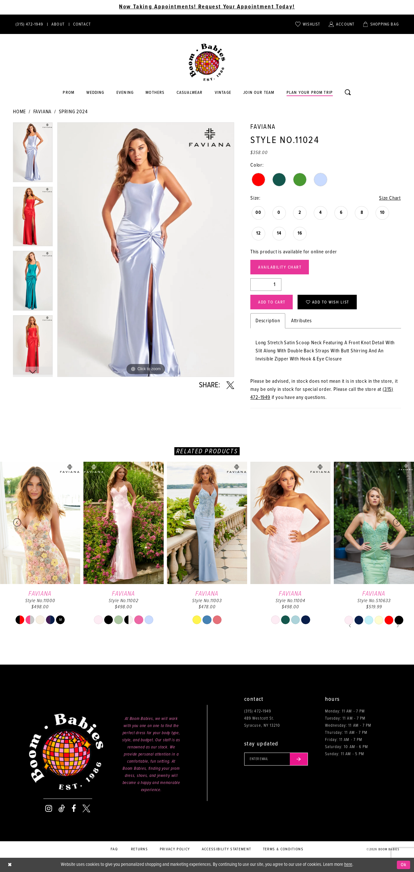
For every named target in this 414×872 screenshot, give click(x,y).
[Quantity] (265, 284)
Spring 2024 (73, 111)
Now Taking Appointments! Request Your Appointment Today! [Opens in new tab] (207, 7)
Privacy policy (175, 849)
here (348, 864)
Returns (139, 849)
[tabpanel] (33, 154)
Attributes (301, 320)
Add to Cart (272, 302)
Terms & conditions (283, 849)
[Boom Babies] (207, 62)
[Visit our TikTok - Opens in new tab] (62, 808)
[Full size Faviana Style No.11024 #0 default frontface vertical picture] (146, 250)
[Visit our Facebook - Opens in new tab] (73, 808)
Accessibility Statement (226, 849)
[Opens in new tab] (189, 93)
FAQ (114, 849)
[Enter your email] (276, 759)
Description (268, 320)
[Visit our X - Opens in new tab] (86, 808)
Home (19, 111)
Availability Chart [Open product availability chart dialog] (279, 267)
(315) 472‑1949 (257, 711)
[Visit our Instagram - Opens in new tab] (48, 808)
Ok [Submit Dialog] (404, 865)
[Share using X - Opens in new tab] (230, 385)
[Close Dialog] (10, 865)
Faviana (42, 111)
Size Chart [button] (390, 198)
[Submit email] (299, 759)
